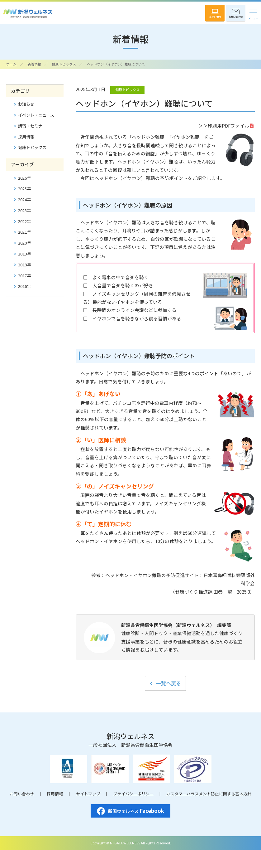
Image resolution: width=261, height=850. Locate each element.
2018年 (24, 265)
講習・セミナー (32, 126)
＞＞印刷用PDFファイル (223, 125)
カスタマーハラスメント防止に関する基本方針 (208, 794)
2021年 (24, 232)
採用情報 (26, 137)
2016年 (24, 286)
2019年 (24, 254)
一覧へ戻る (168, 683)
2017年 (24, 276)
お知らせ (26, 104)
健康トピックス (64, 63)
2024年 (24, 199)
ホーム (11, 63)
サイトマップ (88, 794)
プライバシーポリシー (133, 794)
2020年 (24, 243)
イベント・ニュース (36, 115)
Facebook (130, 811)
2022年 (24, 221)
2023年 (24, 210)
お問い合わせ (22, 794)
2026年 (24, 178)
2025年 (24, 189)
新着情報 (34, 63)
